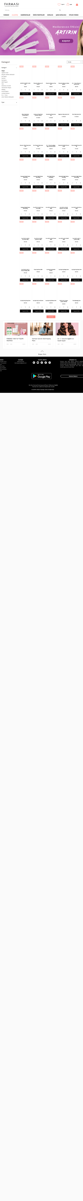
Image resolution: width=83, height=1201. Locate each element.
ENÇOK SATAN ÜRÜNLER (8, 74)
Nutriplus (4, 80)
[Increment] (29, 89)
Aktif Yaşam (5, 82)
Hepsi (3, 71)
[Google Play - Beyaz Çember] (34, 362)
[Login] (71, 4)
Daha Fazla (51, 316)
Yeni (3, 84)
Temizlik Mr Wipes (6, 87)
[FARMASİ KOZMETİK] (46, 362)
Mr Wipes (4, 76)
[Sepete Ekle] (25, 93)
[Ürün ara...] (30, 10)
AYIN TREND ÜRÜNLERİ (8, 97)
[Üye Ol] (62, 4)
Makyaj (3, 89)
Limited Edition (6, 93)
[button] (77, 4)
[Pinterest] (42, 362)
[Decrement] (21, 89)
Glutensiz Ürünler (6, 85)
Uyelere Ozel (5, 72)
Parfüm (3, 78)
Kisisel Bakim (5, 91)
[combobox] (75, 62)
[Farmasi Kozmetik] (49, 362)
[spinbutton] (25, 89)
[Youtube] (38, 362)
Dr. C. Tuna (4, 95)
